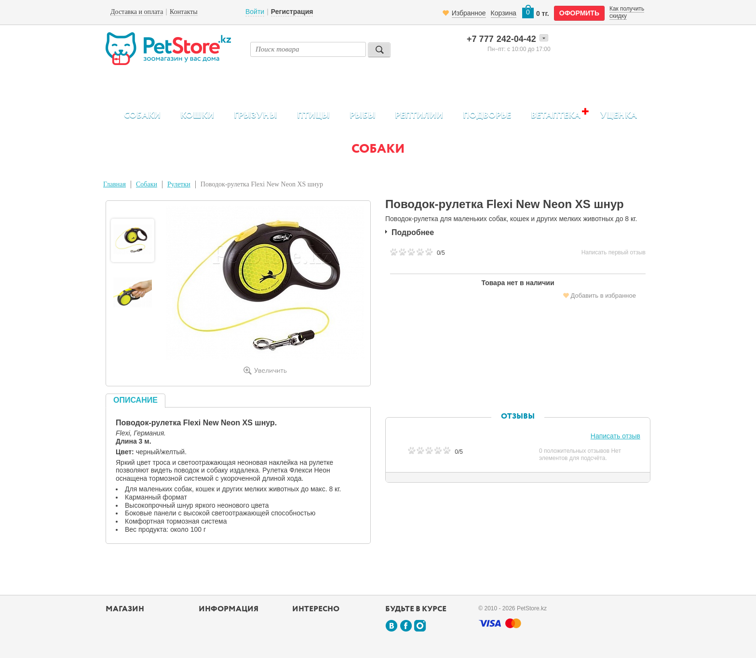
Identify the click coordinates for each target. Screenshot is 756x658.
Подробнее (413, 232)
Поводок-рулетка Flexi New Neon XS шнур (262, 184)
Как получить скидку (626, 12)
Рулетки (178, 184)
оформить (579, 13)
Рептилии (419, 115)
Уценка (618, 115)
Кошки (197, 115)
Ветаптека (555, 115)
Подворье (487, 115)
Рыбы (363, 115)
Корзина (503, 13)
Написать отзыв (615, 436)
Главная (114, 184)
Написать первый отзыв (613, 252)
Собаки (142, 115)
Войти (254, 11)
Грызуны (255, 115)
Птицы (313, 115)
